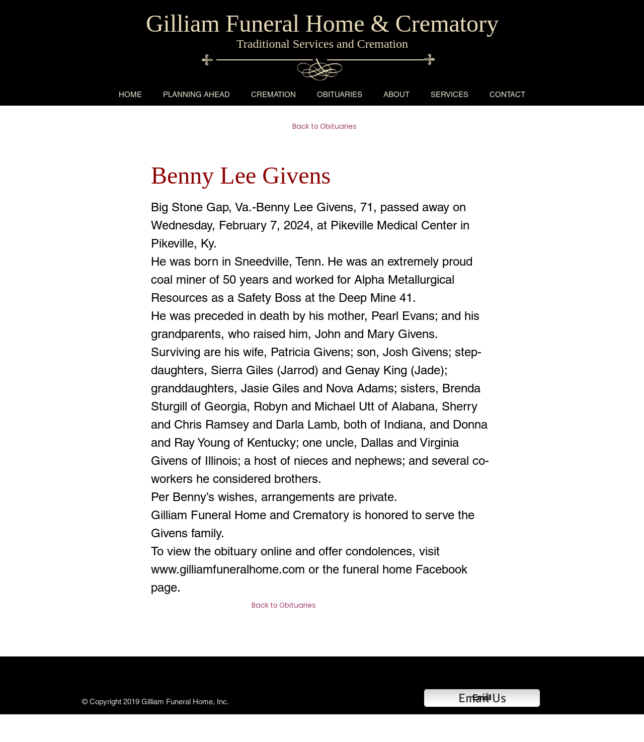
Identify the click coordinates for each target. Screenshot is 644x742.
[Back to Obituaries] (328, 126)
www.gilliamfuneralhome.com (228, 569)
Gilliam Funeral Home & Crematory (322, 23)
